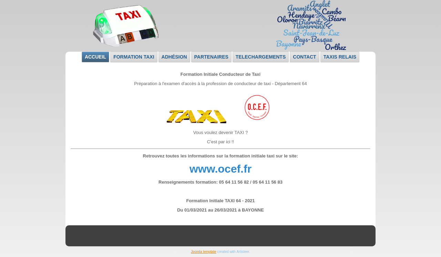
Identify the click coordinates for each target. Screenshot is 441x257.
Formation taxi (133, 57)
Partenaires (211, 57)
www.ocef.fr (220, 169)
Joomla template (203, 252)
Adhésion (174, 57)
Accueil (95, 57)
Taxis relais (340, 57)
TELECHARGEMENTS (261, 57)
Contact (304, 57)
